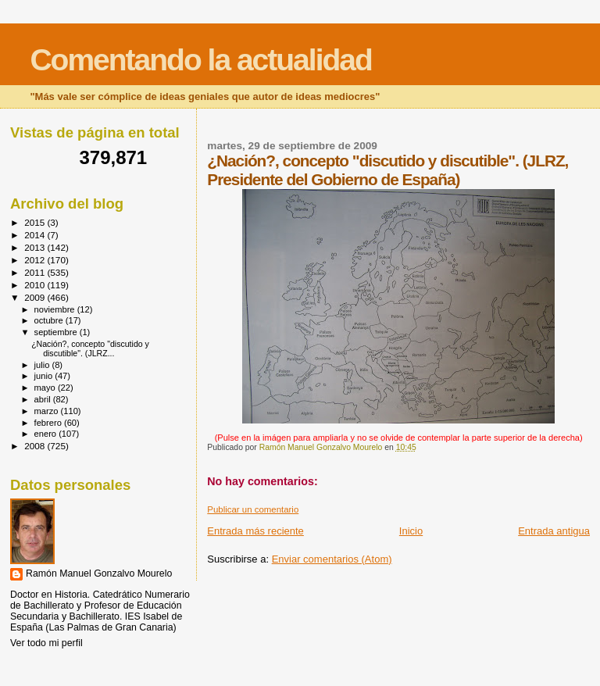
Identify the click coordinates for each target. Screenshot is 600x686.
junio (44, 376)
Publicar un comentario (252, 509)
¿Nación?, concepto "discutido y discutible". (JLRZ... (90, 348)
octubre (50, 320)
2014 (35, 235)
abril (43, 399)
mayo (46, 387)
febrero (49, 422)
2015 (35, 222)
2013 (35, 247)
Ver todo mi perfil (46, 643)
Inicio (411, 531)
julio (43, 365)
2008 (35, 446)
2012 (35, 260)
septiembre (57, 332)
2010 (35, 285)
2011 (35, 272)
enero (46, 433)
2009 (35, 297)
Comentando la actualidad (200, 60)
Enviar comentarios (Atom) (332, 559)
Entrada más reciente (255, 531)
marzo (47, 411)
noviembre (55, 309)
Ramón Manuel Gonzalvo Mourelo (99, 573)
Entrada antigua (554, 531)
